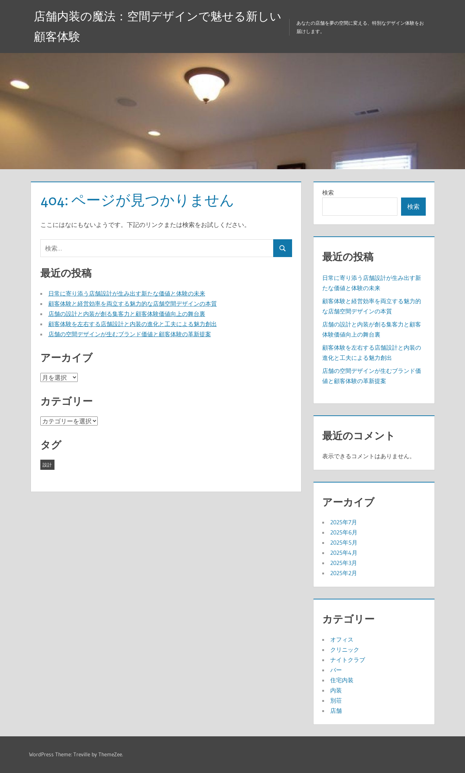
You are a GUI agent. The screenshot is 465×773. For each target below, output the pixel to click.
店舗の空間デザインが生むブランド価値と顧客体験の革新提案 (129, 334)
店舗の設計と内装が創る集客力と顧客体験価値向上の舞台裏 (126, 313)
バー (336, 670)
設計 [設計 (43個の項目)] (47, 465)
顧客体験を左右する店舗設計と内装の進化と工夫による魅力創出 (132, 323)
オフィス (341, 639)
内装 (336, 690)
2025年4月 (343, 552)
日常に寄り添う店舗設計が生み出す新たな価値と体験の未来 (126, 293)
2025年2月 (343, 573)
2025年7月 (343, 522)
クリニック (344, 649)
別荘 (336, 700)
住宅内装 (341, 680)
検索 (328, 192)
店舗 (336, 710)
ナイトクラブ (347, 659)
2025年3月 (343, 562)
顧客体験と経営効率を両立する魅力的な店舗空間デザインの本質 (132, 303)
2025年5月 (343, 542)
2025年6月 (343, 532)
